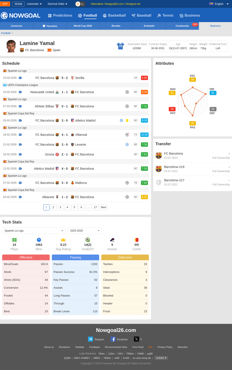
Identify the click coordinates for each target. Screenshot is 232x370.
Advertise (183, 347)
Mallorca (81, 183)
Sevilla (79, 78)
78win (101, 353)
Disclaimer (64, 347)
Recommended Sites (116, 347)
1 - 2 (65, 197)
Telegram (96, 339)
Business (189, 15)
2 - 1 (65, 154)
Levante (80, 144)
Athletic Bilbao (44, 106)
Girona (49, 154)
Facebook (119, 339)
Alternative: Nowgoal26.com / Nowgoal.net (115, 3)
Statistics (215, 25)
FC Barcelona (32, 50)
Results (116, 25)
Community (187, 25)
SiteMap (79, 347)
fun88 (126, 358)
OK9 (120, 353)
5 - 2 (65, 78)
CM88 (140, 353)
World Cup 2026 (83, 25)
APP (5, 3)
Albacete (48, 197)
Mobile (18, 3)
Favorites (49, 26)
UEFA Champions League (23, 85)
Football (87, 15)
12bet (111, 353)
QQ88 (67, 358)
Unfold (160, 358)
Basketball (114, 15)
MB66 (97, 358)
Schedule (149, 25)
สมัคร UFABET (82, 358)
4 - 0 (65, 168)
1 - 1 (65, 92)
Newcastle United (42, 92)
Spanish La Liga (17, 70)
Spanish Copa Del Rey (21, 113)
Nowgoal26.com (116, 330)
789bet (130, 353)
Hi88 (117, 358)
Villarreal (81, 134)
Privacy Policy (165, 347)
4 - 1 (65, 134)
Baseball (141, 15)
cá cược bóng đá (142, 358)
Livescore (16, 25)
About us (49, 347)
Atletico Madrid (85, 120)
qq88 (150, 353)
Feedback (94, 347)
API (151, 347)
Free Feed (138, 347)
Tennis (165, 15)
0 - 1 (65, 106)
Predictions (60, 15)
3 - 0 (65, 120)
